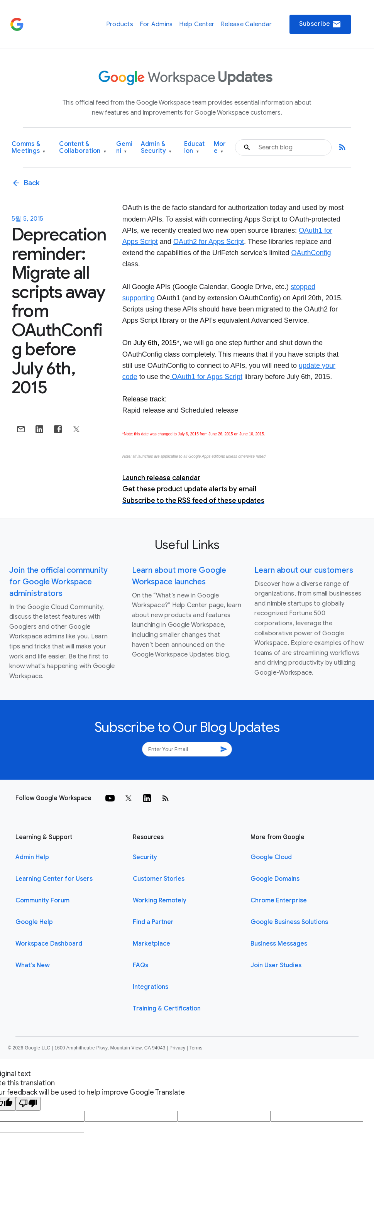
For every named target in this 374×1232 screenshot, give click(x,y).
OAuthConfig (311, 253)
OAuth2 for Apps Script (208, 241)
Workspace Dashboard (48, 944)
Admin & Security (156, 147)
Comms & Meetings (29, 147)
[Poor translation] (28, 1104)
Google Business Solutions (289, 922)
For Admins (156, 24)
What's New (32, 965)
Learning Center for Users (54, 879)
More (220, 147)
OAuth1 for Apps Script (206, 377)
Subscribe (320, 24)
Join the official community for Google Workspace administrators (58, 581)
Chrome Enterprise (278, 900)
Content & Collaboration (82, 147)
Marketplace (151, 944)
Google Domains (275, 879)
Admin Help (32, 857)
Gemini (124, 147)
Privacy (177, 1048)
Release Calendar (246, 24)
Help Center (196, 24)
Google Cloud (271, 857)
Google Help (34, 922)
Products (119, 24)
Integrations (150, 987)
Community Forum (42, 900)
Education (194, 147)
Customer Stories (158, 879)
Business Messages (278, 944)
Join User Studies (275, 965)
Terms (195, 1048)
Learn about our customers (303, 570)
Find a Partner (153, 922)
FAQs (140, 965)
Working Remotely (159, 900)
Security (145, 857)
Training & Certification (167, 1008)
